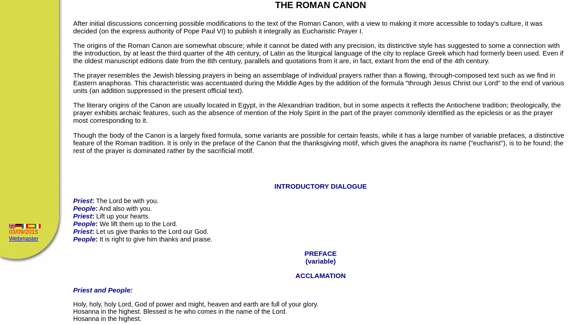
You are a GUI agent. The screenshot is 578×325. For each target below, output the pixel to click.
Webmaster (23, 238)
